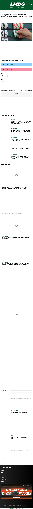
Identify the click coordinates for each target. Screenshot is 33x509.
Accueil (2, 12)
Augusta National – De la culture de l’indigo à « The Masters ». (20, 438)
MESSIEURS (8, 64)
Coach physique (14, 410)
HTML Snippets (11, 508)
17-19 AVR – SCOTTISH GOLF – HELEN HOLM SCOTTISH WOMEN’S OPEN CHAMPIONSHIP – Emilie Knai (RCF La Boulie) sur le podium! (21, 122)
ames (7, 69)
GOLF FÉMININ (13, 119)
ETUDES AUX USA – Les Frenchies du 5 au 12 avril (20, 148)
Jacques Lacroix (19, 95)
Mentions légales (25, 505)
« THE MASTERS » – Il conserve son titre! (18, 425)
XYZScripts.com (21, 508)
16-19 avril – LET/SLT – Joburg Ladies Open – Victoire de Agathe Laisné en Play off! (15, 238)
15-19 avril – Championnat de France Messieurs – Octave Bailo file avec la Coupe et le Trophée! (21, 131)
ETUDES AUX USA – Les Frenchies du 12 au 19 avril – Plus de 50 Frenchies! (21, 140)
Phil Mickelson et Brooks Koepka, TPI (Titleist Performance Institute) (8, 91)
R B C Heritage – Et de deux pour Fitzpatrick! (12, 213)
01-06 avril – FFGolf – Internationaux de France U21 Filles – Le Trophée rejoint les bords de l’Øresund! (20, 157)
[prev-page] (2, 458)
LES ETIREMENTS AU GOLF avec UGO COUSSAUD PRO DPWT (21, 412)
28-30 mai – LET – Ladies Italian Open (25, 90)
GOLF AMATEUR (9, 12)
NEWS (12, 435)
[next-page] (4, 458)
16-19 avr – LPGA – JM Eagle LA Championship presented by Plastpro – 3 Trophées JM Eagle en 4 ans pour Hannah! (14, 188)
